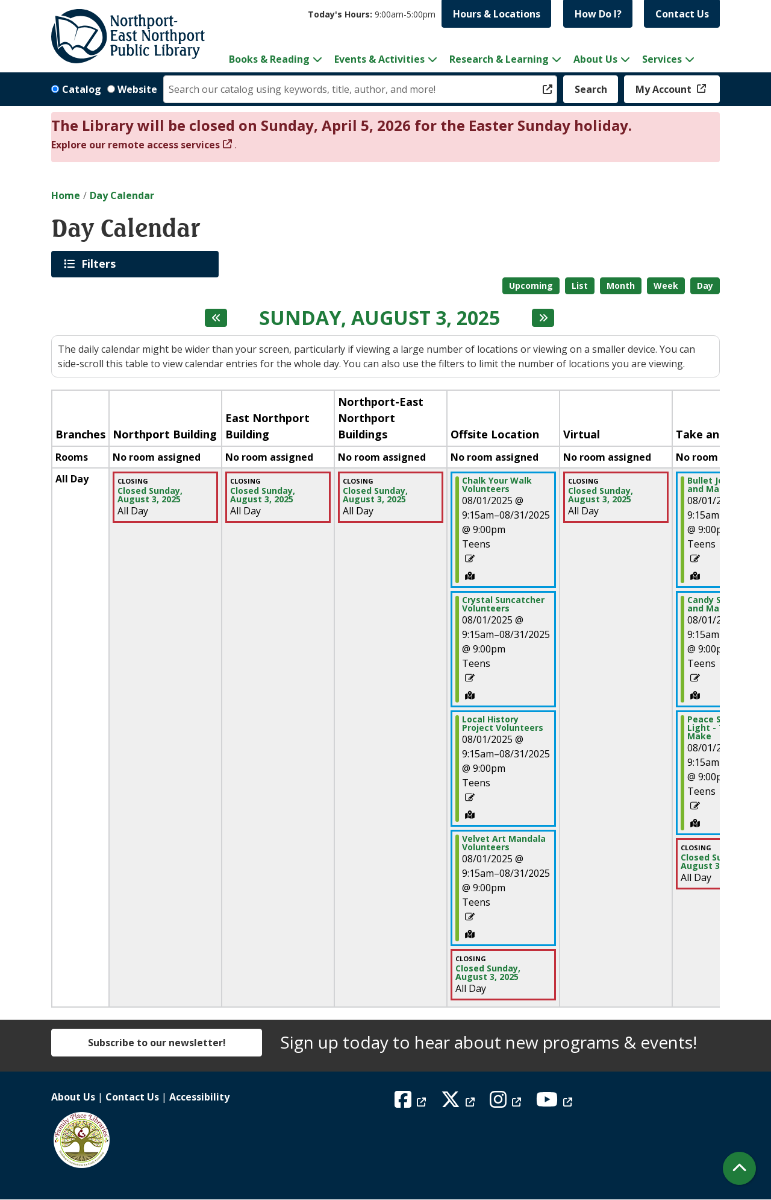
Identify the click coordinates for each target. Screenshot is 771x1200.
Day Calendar (122, 195)
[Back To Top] (739, 1168)
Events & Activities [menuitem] (379, 59)
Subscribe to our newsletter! (157, 1042)
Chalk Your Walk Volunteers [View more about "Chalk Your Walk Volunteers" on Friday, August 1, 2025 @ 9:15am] (497, 484)
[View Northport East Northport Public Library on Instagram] (507, 1103)
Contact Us (682, 14)
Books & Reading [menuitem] (269, 59)
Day (705, 285)
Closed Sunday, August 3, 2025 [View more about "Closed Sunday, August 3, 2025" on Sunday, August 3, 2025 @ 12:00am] (150, 495)
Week (666, 285)
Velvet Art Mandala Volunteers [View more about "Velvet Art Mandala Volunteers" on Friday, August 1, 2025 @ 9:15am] (504, 843)
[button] (371, 14)
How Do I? (598, 14)
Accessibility (199, 1097)
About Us (73, 1097)
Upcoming (531, 285)
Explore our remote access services (135, 144)
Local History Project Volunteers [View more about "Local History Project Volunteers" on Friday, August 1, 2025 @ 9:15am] (502, 723)
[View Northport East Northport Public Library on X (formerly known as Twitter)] (459, 1103)
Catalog (81, 89)
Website (137, 89)
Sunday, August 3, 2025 (379, 317)
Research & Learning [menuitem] (499, 59)
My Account (664, 89)
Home (65, 195)
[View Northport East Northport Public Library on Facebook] (412, 1103)
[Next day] (543, 318)
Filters (100, 263)
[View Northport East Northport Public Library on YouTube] (555, 1103)
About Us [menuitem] (595, 59)
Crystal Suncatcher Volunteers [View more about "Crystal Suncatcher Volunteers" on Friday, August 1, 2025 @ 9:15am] (503, 604)
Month (621, 285)
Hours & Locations (496, 14)
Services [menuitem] (662, 59)
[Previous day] (216, 318)
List (580, 285)
